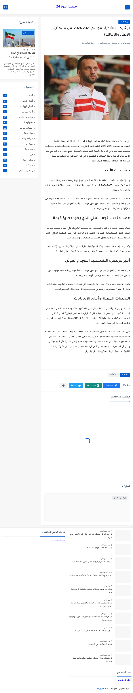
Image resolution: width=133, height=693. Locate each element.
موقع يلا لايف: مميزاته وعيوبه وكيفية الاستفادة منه (91, 591)
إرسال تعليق (120, 498)
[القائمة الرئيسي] (127, 7)
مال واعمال (18, 160)
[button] (111, 385)
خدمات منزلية (18, 127)
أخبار (18, 95)
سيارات (18, 143)
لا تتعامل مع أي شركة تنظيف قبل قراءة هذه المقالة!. (92, 660)
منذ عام (107, 586)
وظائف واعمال (18, 170)
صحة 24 (18, 149)
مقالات (18, 165)
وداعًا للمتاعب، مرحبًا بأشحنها (99, 548)
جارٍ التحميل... (58, 540)
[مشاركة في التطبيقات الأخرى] (63, 385)
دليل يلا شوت (124, 680)
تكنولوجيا (18, 122)
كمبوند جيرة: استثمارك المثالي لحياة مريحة (93, 631)
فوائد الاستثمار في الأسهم (100, 644)
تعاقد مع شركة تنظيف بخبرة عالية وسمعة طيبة (91, 576)
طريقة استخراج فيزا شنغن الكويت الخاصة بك (20, 55)
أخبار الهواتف (18, 106)
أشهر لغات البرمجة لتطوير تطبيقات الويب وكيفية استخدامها (90, 618)
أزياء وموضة (18, 111)
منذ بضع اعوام (28, 49)
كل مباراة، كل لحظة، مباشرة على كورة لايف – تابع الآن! (91, 536)
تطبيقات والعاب (18, 117)
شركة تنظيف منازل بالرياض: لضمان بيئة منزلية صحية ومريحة (91, 605)
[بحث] (5, 7)
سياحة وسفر (18, 138)
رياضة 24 (124, 22)
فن (18, 154)
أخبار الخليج (18, 101)
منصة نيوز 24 (66, 7)
